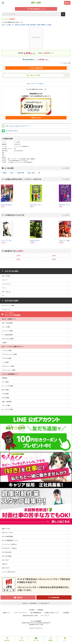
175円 (18, 255)
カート (64, 640)
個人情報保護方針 (36, 613)
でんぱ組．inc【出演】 (12, 25)
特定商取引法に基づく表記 (36, 624)
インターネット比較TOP (9, 544)
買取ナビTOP (6, 528)
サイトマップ (45, 615)
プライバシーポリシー (21, 613)
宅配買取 (19, 597)
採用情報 (40, 610)
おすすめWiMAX (7, 552)
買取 (68, 3)
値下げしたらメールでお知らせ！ (36, 83)
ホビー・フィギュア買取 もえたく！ (13, 346)
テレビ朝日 (17, 142)
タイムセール (6, 309)
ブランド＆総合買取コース (10, 374)
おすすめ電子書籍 (7, 536)
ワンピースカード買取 (8, 370)
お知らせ (4, 564)
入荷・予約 (36, 640)
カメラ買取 (5, 382)
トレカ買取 (5, 362)
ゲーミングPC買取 (7, 386)
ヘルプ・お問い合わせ (8, 572)
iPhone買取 (5, 398)
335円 (54, 255)
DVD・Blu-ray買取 (7, 339)
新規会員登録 (55, 597)
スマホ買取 (5, 394)
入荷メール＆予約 (35, 75)
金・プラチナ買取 (7, 409)
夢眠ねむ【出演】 (46, 25)
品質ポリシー (7, 613)
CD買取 (4, 343)
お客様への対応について (51, 613)
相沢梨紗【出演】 (35, 25)
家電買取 (4, 378)
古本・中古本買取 (7, 323)
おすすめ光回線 (6, 556)
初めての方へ (6, 568)
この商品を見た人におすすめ (37, 215)
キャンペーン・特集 (8, 305)
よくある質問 (37, 168)
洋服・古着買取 (6, 401)
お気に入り (21, 640)
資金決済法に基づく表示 (30, 615)
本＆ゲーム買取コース (8, 319)
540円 (18, 259)
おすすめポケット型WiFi (9, 548)
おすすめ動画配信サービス (10, 540)
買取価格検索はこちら (36, 9)
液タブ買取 (5, 390)
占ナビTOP (5, 560)
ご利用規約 (65, 613)
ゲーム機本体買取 (7, 335)
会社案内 (31, 610)
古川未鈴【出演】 (25, 25)
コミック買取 (6, 327)
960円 (54, 259)
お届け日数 (20, 173)
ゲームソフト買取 (7, 331)
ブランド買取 (6, 405)
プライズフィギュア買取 (9, 354)
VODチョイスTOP (7, 532)
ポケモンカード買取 (8, 366)
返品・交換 (31, 173)
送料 (11, 173)
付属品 (4, 173)
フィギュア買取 (6, 350)
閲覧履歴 (50, 640)
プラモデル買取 (6, 358)
